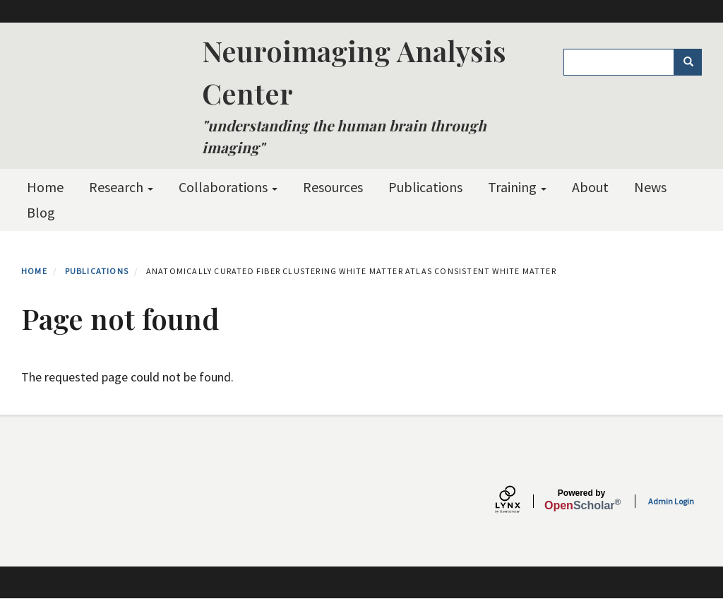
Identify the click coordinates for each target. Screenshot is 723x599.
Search (693, 62)
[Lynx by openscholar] (519, 501)
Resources (333, 187)
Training (517, 187)
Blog (41, 212)
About (590, 187)
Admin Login (671, 501)
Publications (425, 187)
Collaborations (228, 187)
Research (121, 187)
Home (45, 187)
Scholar (581, 500)
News (650, 187)
